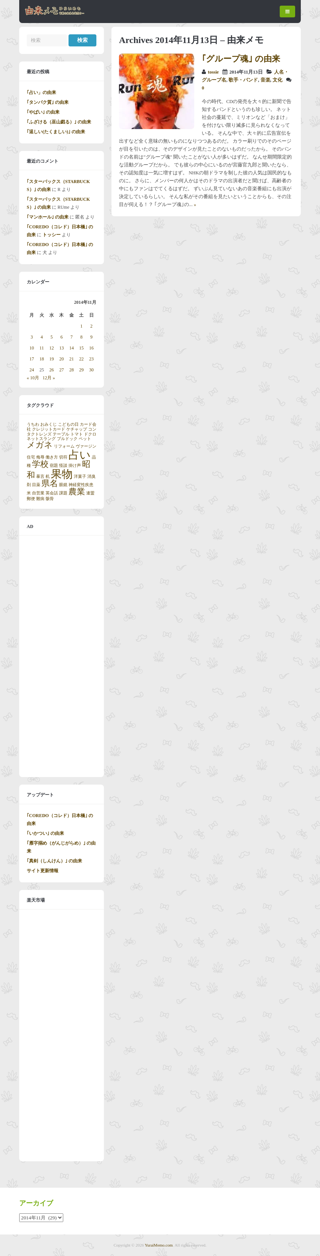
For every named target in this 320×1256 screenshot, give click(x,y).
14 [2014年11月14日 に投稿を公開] (71, 348)
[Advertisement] (61, 656)
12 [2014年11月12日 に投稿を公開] (51, 348)
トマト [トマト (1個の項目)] (76, 434)
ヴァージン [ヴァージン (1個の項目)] (86, 446)
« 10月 (33, 377)
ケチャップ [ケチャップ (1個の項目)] (76, 429)
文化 (277, 80)
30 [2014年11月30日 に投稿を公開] (91, 369)
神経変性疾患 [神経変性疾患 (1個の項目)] (81, 485)
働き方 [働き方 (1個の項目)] (52, 457)
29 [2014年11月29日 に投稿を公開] (81, 369)
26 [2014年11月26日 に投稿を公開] (51, 369)
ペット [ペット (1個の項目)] (85, 439)
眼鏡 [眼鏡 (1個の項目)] (63, 485)
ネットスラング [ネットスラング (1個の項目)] (41, 439)
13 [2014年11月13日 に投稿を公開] (61, 348)
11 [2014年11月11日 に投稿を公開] (42, 348)
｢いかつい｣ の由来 (45, 833)
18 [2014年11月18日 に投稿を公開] (42, 359)
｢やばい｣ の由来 (43, 112)
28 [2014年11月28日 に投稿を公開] (71, 369)
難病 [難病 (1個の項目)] (40, 499)
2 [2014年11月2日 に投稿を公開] (91, 326)
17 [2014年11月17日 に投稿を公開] (31, 359)
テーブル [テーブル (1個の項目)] (61, 434)
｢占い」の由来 (41, 92)
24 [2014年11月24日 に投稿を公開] (31, 369)
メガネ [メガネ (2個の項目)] (40, 444)
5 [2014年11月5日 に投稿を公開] (51, 337)
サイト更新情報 (42, 870)
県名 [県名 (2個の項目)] (49, 483)
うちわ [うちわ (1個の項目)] (33, 424)
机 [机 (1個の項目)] (48, 476)
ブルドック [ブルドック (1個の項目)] (67, 439)
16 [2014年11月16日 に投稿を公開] (91, 348)
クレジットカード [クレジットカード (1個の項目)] (48, 429)
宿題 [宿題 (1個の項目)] (54, 465)
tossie (213, 72)
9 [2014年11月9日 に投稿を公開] (91, 337)
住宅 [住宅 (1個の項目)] (31, 457)
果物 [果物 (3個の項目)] (62, 474)
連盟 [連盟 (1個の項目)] (90, 493)
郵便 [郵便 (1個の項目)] (31, 499)
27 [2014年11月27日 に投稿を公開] (61, 369)
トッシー (52, 234)
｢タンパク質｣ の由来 (48, 102)
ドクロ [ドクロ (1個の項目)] (90, 434)
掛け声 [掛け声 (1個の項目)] (75, 465)
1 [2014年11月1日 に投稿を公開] (81, 326)
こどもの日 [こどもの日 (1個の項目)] (68, 424)
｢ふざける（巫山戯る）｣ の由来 (59, 122)
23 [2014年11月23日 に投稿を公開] (91, 359)
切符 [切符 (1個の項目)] (63, 457)
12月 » (49, 377)
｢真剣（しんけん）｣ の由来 (54, 861)
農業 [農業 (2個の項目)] (77, 491)
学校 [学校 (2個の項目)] (40, 464)
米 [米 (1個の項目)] (29, 493)
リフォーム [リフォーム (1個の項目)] (64, 446)
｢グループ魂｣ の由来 (241, 58)
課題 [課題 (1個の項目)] (63, 493)
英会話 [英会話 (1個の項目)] (52, 493)
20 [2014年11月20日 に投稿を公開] (61, 359)
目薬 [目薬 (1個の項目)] (36, 485)
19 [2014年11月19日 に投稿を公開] (51, 359)
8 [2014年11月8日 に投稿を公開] (81, 337)
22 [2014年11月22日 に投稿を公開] (81, 359)
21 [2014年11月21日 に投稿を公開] (71, 359)
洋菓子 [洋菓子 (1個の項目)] (80, 476)
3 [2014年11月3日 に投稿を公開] (31, 337)
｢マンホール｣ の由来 (48, 217)
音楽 (265, 80)
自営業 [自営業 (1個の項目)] (38, 493)
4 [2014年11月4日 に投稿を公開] (42, 337)
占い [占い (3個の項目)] (80, 455)
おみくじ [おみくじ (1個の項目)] (48, 424)
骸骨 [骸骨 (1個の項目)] (50, 499)
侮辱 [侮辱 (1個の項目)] (40, 457)
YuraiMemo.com (159, 1245)
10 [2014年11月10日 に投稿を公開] (31, 348)
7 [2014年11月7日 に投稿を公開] (71, 337)
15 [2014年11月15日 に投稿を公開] (81, 348)
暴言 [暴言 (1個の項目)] (40, 476)
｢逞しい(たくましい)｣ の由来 (56, 131)
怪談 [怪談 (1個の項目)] (63, 465)
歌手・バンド (243, 80)
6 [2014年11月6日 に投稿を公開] (61, 337)
